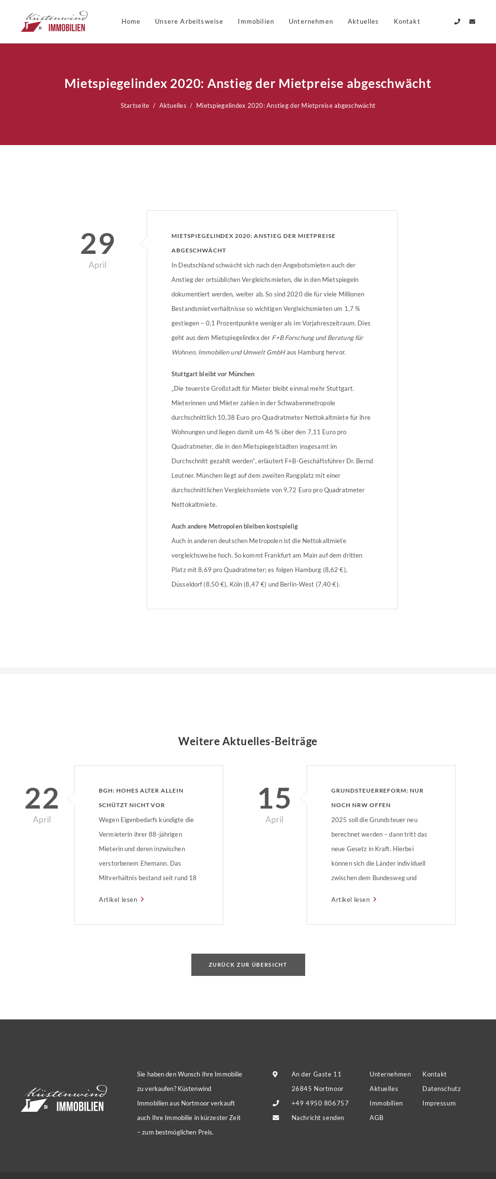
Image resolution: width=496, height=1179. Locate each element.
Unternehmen (311, 21)
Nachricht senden (318, 1117)
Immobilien (256, 21)
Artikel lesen (119, 899)
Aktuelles (363, 21)
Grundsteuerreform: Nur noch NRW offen (377, 798)
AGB (377, 1117)
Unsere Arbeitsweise (189, 21)
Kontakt (434, 1074)
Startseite (135, 105)
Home (131, 21)
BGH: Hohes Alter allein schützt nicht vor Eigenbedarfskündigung (143, 799)
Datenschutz (441, 1088)
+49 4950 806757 (320, 1103)
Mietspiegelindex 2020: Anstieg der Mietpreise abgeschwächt (253, 243)
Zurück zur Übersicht (248, 964)
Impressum (439, 1103)
